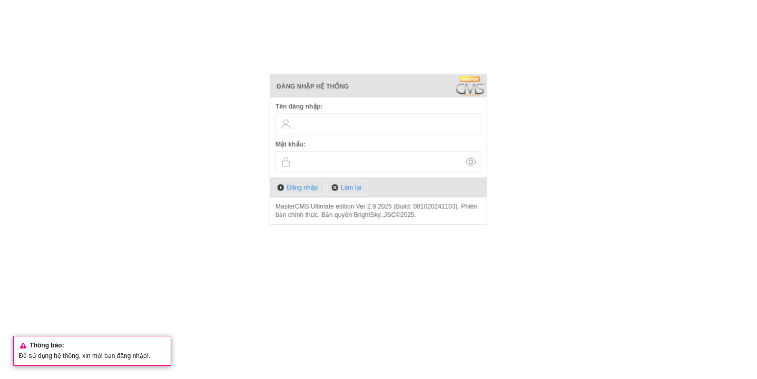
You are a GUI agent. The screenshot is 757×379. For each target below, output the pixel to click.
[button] (299, 187)
